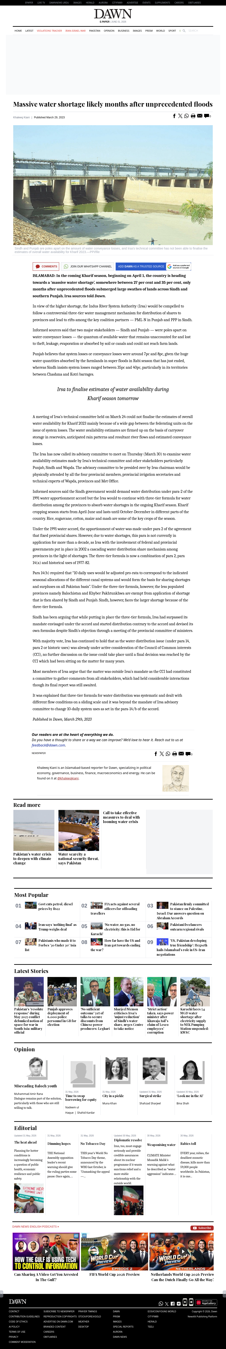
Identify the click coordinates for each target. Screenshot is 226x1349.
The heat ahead (25, 1142)
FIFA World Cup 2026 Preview (114, 1274)
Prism (149, 30)
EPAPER (29, 2)
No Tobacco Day (93, 1144)
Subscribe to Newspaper (58, 1311)
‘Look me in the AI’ (190, 1096)
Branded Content (54, 1327)
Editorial (25, 1127)
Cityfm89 (153, 1316)
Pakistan (94, 30)
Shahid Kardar (86, 1113)
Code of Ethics (18, 1321)
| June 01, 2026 (113, 22)
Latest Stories (31, 970)
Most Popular (31, 894)
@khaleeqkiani (68, 778)
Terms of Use (17, 1332)
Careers (179, 2)
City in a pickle (113, 1096)
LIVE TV (41, 2)
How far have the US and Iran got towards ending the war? (115, 945)
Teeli (151, 1327)
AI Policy (14, 1327)
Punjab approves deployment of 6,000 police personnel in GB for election (61, 1017)
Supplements (162, 2)
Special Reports (123, 1327)
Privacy (13, 1337)
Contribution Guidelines (24, 1316)
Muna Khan (109, 1103)
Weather (83, 1321)
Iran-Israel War (75, 30)
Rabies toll (188, 1144)
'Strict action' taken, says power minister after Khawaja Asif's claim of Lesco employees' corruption (160, 1020)
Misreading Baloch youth (35, 1086)
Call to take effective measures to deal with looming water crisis (121, 817)
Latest (29, 30)
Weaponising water (161, 1145)
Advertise (132, 2)
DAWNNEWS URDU (59, 2)
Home (18, 30)
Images (77, 2)
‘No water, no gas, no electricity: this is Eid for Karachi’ (115, 929)
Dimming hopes (59, 1144)
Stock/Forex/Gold (89, 1316)
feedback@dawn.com (48, 745)
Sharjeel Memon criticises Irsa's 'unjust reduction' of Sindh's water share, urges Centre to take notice (128, 1019)
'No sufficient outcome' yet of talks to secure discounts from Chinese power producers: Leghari (95, 1019)
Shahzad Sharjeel (150, 1103)
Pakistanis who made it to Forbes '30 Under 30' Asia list (50, 945)
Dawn (116, 1311)
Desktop (83, 1327)
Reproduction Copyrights (60, 1316)
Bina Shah (183, 1103)
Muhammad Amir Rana (28, 1094)
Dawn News (120, 1337)
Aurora (103, 2)
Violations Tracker (49, 30)
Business (123, 30)
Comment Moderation (22, 1342)
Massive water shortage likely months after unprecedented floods (113, 104)
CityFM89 (117, 2)
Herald (90, 2)
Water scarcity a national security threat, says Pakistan (78, 858)
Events (147, 2)
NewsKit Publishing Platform (202, 1316)
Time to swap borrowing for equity (81, 1098)
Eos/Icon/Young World (162, 1311)
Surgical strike (150, 1096)
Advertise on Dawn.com (58, 1321)
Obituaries (194, 2)
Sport (172, 30)
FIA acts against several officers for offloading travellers (115, 908)
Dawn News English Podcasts (35, 1226)
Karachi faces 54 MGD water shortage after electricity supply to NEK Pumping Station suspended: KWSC (194, 1020)
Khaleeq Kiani (21, 117)
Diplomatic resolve (128, 1140)
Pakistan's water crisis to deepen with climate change (32, 858)
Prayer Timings (87, 1311)
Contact (14, 1311)
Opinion (109, 30)
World (160, 30)
